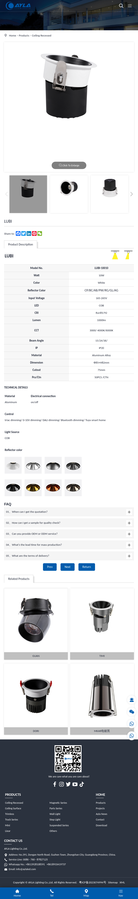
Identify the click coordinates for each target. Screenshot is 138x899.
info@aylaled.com (26, 869)
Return (86, 567)
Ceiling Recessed (41, 35)
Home (12, 35)
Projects (100, 808)
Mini (7, 825)
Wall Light (55, 814)
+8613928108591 (35, 864)
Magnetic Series (58, 802)
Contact (100, 819)
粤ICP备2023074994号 (92, 882)
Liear (7, 831)
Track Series (11, 819)
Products (24, 35)
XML (122, 882)
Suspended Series (59, 825)
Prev (50, 567)
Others (53, 831)
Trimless (9, 814)
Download (101, 825)
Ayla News (101, 814)
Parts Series (56, 808)
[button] (131, 194)
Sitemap (113, 882)
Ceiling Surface (13, 808)
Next (67, 567)
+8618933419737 (56, 864)
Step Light (55, 819)
